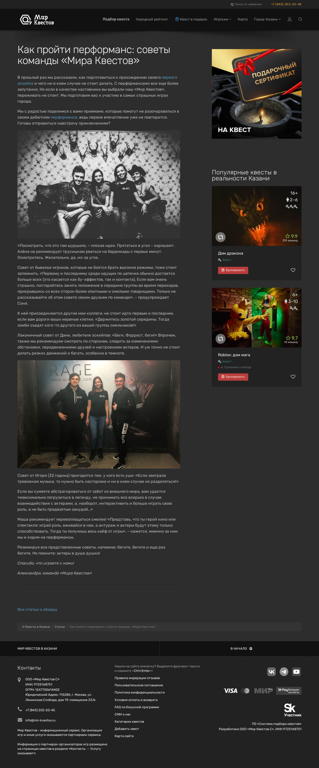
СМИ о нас (123, 714)
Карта (243, 19)
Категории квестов (129, 721)
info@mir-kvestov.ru (40, 720)
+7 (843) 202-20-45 (286, 4)
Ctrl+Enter (142, 671)
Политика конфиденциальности (140, 692)
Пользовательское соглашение (139, 685)
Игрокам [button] (222, 19)
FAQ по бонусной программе (137, 707)
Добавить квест (127, 729)
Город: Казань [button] (267, 19)
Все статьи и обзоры (37, 609)
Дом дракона (230, 253)
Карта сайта (124, 736)
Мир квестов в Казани (37, 648)
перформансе (64, 117)
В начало (241, 648)
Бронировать (233, 270)
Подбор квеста (116, 19)
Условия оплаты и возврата (136, 700)
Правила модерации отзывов (137, 678)
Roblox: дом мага (234, 354)
